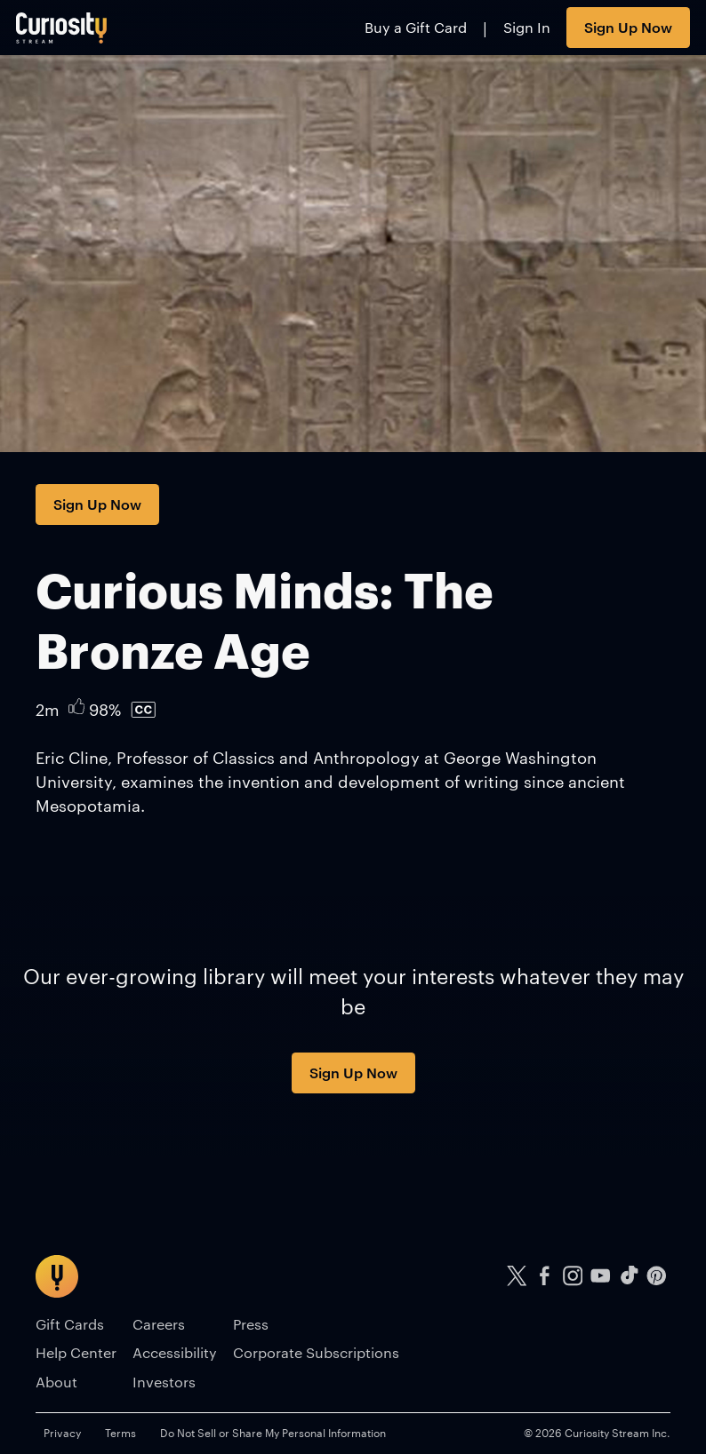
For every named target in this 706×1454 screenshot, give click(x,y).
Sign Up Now (628, 26)
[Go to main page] (61, 27)
